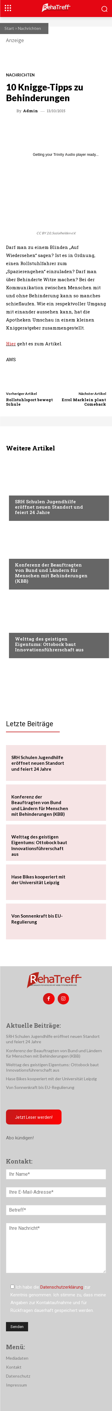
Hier (11, 344)
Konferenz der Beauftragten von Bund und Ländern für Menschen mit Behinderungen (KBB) (51, 573)
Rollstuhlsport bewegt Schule (29, 402)
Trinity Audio (64, 155)
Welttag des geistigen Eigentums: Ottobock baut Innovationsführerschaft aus (49, 644)
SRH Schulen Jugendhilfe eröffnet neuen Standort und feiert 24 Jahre (49, 506)
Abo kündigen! (20, 1138)
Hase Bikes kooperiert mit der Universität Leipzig (38, 879)
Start (9, 28)
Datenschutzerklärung (61, 1287)
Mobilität (25, 627)
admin (30, 111)
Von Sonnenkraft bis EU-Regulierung (40, 1087)
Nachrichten (29, 28)
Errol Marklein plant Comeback (84, 402)
